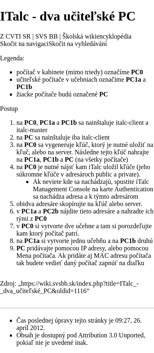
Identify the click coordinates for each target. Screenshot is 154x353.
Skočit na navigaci (24, 43)
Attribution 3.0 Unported (111, 335)
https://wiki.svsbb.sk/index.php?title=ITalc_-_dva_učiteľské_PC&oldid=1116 (69, 287)
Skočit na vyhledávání (77, 43)
